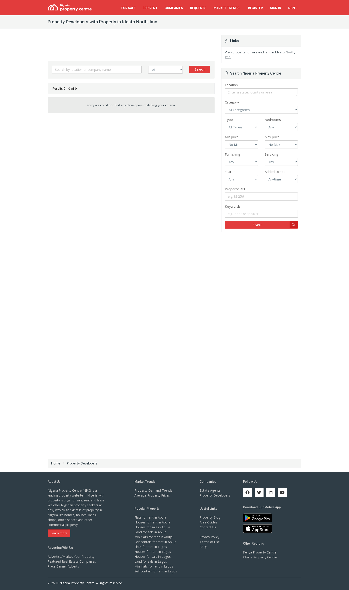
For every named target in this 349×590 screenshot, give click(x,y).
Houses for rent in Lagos (152, 551)
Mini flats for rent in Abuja (153, 537)
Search (200, 69)
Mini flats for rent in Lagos (153, 566)
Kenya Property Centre (259, 552)
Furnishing (232, 154)
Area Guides (208, 522)
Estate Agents (210, 490)
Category (232, 102)
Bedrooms (273, 119)
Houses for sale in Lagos (152, 556)
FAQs (203, 547)
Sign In (275, 8)
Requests (198, 8)
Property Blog (210, 517)
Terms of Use (209, 542)
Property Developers (214, 495)
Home (55, 463)
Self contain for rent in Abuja (155, 542)
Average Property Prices (151, 495)
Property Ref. (235, 189)
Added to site (275, 171)
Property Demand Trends (152, 490)
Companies (174, 8)
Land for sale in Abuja (150, 532)
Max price (272, 137)
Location (231, 85)
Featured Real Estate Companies (71, 561)
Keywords (233, 206)
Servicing (271, 154)
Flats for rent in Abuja (150, 517)
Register (255, 8)
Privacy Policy (209, 537)
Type (229, 119)
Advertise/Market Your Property (70, 556)
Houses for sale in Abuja (152, 527)
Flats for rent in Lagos (150, 547)
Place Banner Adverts (63, 566)
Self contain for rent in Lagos (155, 571)
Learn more (59, 533)
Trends (227, 8)
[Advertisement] (131, 151)
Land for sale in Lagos (150, 561)
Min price (232, 137)
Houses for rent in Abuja (152, 522)
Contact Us (208, 527)
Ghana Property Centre (259, 557)
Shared (230, 171)
